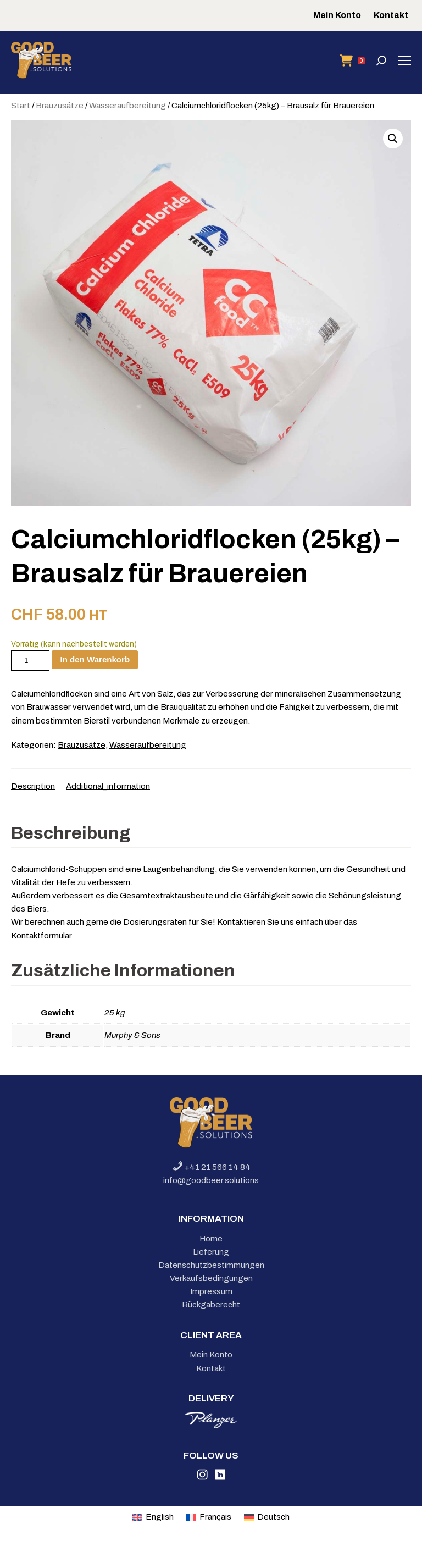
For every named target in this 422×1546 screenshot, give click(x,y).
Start (20, 105)
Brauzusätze (60, 105)
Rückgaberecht (211, 1304)
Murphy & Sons (132, 1035)
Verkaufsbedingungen (211, 1278)
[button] (393, 138)
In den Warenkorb (95, 659)
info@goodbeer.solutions (211, 1180)
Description (33, 786)
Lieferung (211, 1251)
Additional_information (108, 786)
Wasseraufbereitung (127, 105)
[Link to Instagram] (202, 1477)
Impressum (211, 1291)
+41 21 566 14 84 (211, 1167)
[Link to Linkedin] (220, 1477)
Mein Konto (337, 15)
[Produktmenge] (30, 660)
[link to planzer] (211, 1425)
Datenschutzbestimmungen (211, 1265)
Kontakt (391, 15)
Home (211, 1238)
